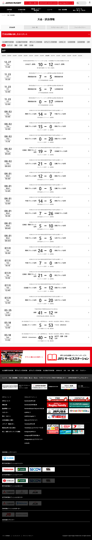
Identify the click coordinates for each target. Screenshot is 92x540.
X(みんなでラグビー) (30, 420)
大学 (88, 42)
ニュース (4, 378)
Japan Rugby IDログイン (65, 3)
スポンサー (5, 412)
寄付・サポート (6, 416)
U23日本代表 (71, 42)
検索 (78, 3)
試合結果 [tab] (12, 27)
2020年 (36, 55)
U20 (69, 370)
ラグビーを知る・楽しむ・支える (28, 378)
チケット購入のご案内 (30, 3)
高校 (16, 45)
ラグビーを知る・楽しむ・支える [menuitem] (79, 9)
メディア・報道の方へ (8, 424)
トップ (3, 15)
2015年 (64, 55)
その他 (31, 45)
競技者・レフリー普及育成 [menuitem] (36, 9)
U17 (77, 370)
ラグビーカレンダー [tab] (57, 27)
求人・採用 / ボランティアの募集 (11, 431)
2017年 (53, 55)
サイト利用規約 (6, 535)
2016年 (58, 55)
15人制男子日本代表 (8, 42)
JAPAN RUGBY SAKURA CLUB (47, 3)
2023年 (20, 55)
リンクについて (16, 535)
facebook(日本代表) (30, 404)
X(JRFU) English (29, 416)
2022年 (26, 55)
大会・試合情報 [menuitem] (62, 9)
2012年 (80, 55)
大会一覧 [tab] (35, 27)
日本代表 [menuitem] (9, 9)
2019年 (42, 55)
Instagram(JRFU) (29, 431)
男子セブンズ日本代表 (36, 42)
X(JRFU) (27, 412)
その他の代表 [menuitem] (21, 9)
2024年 (15, 55)
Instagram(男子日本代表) (32, 435)
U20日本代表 (81, 42)
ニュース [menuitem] (49, 9)
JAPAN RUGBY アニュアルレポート (78, 378)
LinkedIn (27, 443)
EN (90, 3)
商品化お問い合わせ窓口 (9, 427)
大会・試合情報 (13, 378)
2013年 (75, 55)
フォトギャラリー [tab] (80, 27)
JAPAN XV (59, 370)
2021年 (31, 55)
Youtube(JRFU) (29, 424)
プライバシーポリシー (28, 535)
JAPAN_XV (62, 42)
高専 (26, 45)
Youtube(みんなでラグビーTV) (33, 427)
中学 (21, 45)
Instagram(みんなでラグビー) (33, 439)
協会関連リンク (6, 408)
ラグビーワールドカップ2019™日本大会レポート (52, 378)
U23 (65, 370)
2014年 (69, 55)
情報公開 (4, 404)
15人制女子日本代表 (21, 42)
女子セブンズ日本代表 (50, 42)
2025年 (9, 55)
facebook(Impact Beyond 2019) (34, 408)
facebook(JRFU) (29, 401)
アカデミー (83, 370)
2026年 (4, 55)
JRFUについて (6, 401)
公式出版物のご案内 (7, 420)
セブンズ (9, 45)
